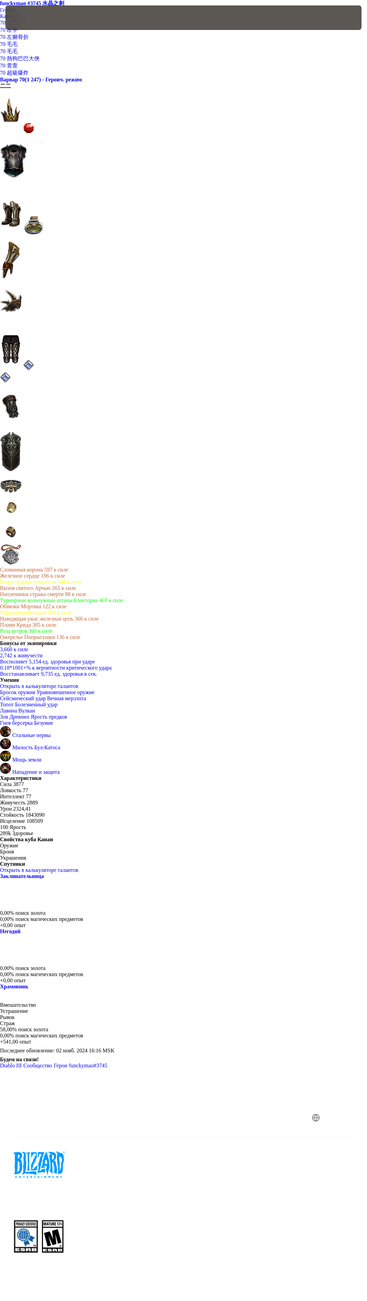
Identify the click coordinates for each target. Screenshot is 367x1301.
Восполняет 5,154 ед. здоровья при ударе (47, 661)
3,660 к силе (14, 649)
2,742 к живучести (21, 655)
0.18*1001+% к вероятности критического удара (56, 668)
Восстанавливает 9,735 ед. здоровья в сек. (48, 674)
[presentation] (25, 17)
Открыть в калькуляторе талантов (42, 686)
